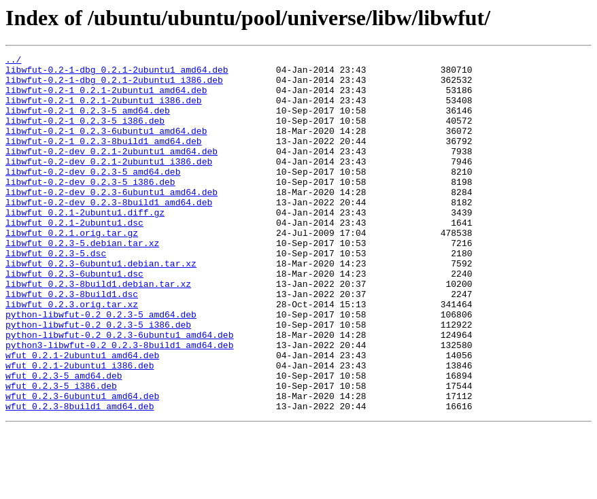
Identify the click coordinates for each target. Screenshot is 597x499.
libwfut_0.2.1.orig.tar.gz (71, 269)
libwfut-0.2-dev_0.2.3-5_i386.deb (90, 208)
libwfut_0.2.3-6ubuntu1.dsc (74, 318)
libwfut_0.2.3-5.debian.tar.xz (82, 281)
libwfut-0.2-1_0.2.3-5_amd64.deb (87, 122)
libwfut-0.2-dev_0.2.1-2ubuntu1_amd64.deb (111, 171)
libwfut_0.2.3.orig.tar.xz (71, 355)
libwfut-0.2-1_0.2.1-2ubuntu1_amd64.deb (106, 98)
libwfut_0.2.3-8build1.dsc (71, 343)
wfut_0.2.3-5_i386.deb (61, 453)
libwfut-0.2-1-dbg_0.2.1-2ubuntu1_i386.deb (114, 86)
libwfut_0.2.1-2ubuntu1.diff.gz (85, 245)
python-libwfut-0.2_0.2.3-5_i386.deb (98, 379)
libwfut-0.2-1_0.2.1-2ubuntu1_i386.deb (103, 110)
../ (13, 61)
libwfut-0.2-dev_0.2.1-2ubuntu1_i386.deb (108, 183)
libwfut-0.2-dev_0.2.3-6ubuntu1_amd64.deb (111, 220)
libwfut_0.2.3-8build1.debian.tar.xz (98, 330)
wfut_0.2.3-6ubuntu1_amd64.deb (82, 465)
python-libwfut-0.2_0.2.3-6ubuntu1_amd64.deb (119, 391)
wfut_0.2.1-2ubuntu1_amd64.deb (82, 416)
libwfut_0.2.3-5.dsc (55, 294)
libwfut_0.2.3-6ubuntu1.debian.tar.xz (101, 306)
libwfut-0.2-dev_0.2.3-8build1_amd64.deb (108, 232)
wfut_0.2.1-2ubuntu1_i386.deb (79, 428)
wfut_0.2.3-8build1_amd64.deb (79, 477)
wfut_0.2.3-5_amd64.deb (63, 440)
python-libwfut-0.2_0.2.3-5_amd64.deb (101, 367)
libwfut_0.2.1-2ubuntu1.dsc (74, 257)
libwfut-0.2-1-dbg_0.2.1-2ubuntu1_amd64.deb (116, 73)
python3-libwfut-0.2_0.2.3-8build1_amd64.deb (119, 404)
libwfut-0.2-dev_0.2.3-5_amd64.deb (92, 196)
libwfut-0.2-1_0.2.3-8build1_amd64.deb (103, 159)
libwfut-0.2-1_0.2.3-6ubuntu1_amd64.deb (106, 147)
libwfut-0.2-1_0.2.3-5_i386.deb (85, 134)
